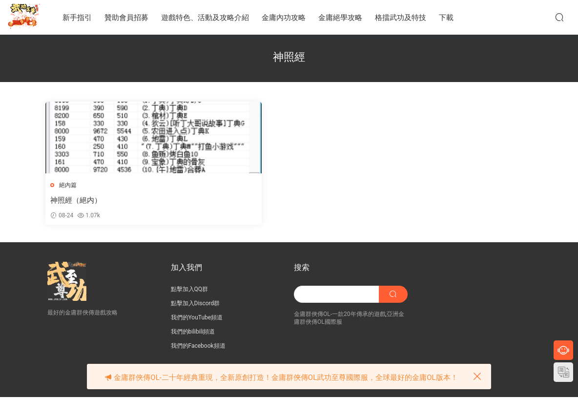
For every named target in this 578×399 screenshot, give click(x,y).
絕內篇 (70, 185)
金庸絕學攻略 (340, 17)
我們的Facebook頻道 (198, 347)
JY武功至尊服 (24, 17)
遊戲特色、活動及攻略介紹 (205, 17)
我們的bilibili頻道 (193, 333)
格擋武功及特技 (400, 17)
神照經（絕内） (77, 200)
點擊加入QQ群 (189, 291)
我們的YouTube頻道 (197, 319)
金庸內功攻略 (284, 17)
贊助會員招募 (126, 17)
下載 (446, 17)
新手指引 (77, 17)
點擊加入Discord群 (195, 305)
